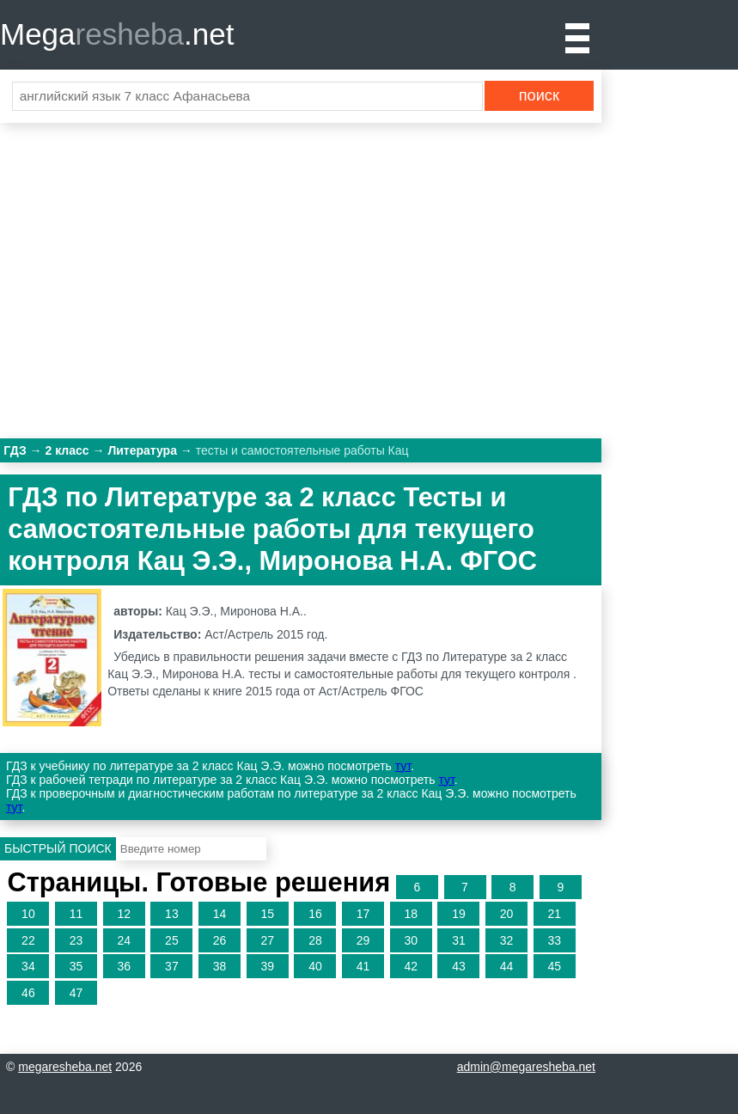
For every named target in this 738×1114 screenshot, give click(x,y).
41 (363, 966)
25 (172, 940)
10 (28, 914)
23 (76, 940)
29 (363, 940)
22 (28, 940)
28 (315, 940)
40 (315, 966)
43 (459, 966)
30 (411, 940)
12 (124, 914)
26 (220, 940)
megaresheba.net (65, 1067)
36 (124, 966)
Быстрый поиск (58, 848)
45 (554, 966)
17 (363, 914)
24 (124, 940)
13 (172, 914)
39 (267, 966)
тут (403, 766)
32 (507, 940)
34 (28, 966)
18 (411, 914)
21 (554, 914)
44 (507, 966)
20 (507, 914)
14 (220, 914)
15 (267, 914)
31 (459, 940)
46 (28, 993)
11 (76, 914)
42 (411, 966)
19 (459, 914)
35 (76, 966)
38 (220, 966)
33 (554, 940)
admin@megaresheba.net (526, 1067)
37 (172, 966)
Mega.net (117, 34)
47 (76, 993)
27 (267, 940)
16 (315, 914)
